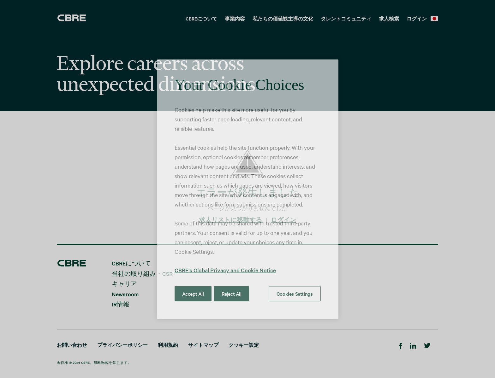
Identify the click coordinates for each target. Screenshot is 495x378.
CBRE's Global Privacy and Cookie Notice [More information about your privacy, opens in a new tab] (225, 269)
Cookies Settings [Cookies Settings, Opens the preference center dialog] (295, 293)
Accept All (193, 293)
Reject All (232, 293)
